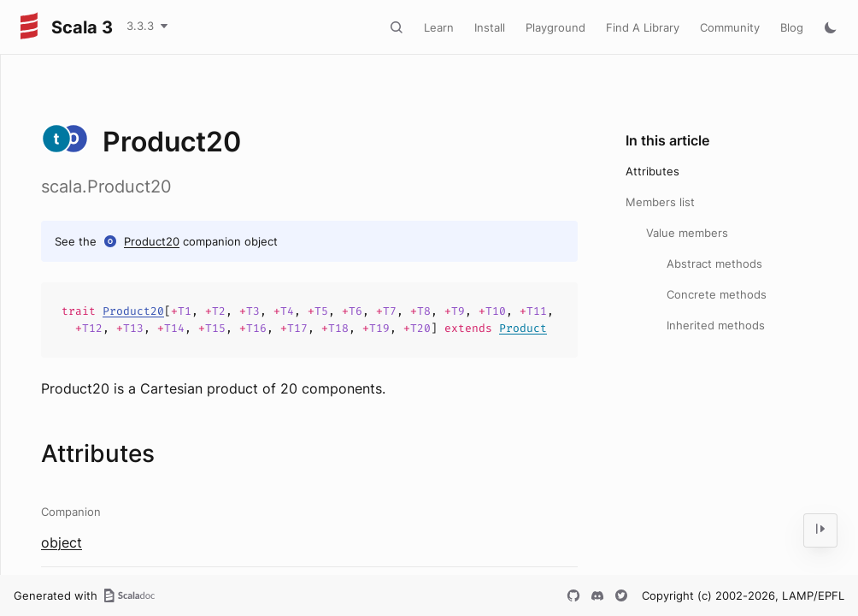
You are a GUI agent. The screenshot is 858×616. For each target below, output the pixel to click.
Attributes (652, 171)
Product (523, 328)
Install (489, 27)
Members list (660, 202)
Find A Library (642, 27)
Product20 (151, 241)
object (61, 542)
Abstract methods (714, 263)
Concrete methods (717, 294)
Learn (439, 27)
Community (730, 27)
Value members (687, 233)
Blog (791, 27)
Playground (555, 27)
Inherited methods (716, 325)
